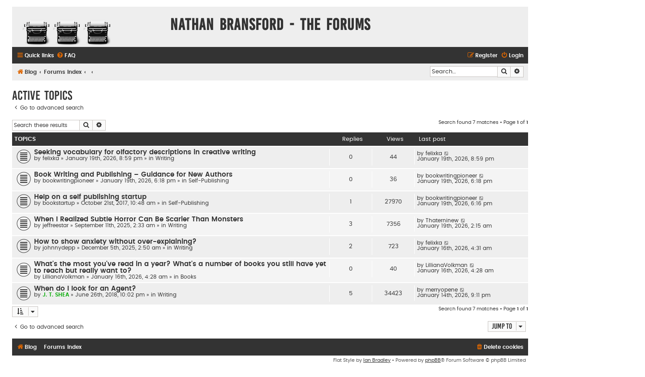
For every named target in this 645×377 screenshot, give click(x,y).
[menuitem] (65, 56)
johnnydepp (59, 247)
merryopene (442, 289)
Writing (164, 158)
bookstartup (59, 203)
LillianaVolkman (64, 277)
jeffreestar (56, 225)
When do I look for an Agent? (85, 288)
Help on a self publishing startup (90, 197)
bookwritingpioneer (68, 180)
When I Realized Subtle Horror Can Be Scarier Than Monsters (138, 219)
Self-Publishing (209, 180)
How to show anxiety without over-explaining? (115, 241)
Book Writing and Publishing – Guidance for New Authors (133, 174)
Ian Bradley (377, 360)
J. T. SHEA (56, 294)
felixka (51, 158)
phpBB (433, 360)
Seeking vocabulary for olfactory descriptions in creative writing (145, 152)
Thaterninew (442, 220)
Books (188, 277)
